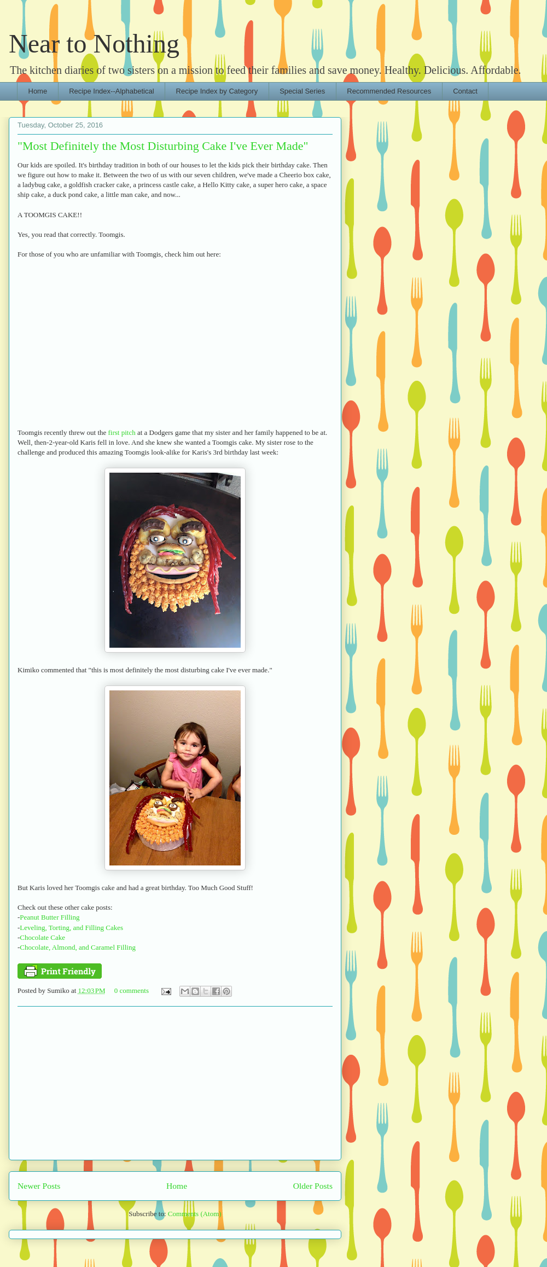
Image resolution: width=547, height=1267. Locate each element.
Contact (465, 91)
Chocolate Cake (42, 937)
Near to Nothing (94, 43)
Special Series (302, 91)
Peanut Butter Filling (49, 917)
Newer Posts (39, 1185)
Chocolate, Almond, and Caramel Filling (78, 947)
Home (38, 91)
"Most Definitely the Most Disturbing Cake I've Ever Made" (163, 146)
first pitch (122, 432)
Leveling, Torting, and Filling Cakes (71, 927)
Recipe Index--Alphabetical (111, 91)
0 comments (131, 990)
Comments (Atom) (195, 1214)
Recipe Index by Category (217, 91)
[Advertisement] (175, 1083)
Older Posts (313, 1185)
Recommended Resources (389, 91)
